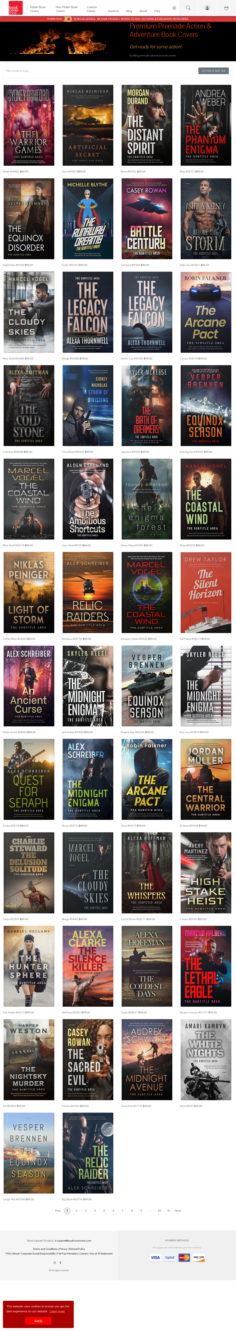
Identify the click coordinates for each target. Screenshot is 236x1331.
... (150, 1211)
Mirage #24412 (70, 919)
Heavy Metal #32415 (132, 545)
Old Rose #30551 (71, 1012)
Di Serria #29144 (189, 825)
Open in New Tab (213, 71)
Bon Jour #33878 (189, 732)
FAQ (8, 1253)
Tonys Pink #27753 (131, 1106)
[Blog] (129, 12)
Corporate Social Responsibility (38, 1253)
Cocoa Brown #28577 (133, 919)
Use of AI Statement (101, 1253)
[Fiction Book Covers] (39, 12)
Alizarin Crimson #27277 (194, 1012)
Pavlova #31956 (70, 1106)
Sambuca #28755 (72, 639)
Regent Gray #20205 (133, 732)
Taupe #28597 (129, 1012)
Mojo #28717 (187, 171)
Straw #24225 (187, 545)
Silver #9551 (186, 1106)
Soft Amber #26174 (14, 1012)
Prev (58, 1211)
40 (159, 1211)
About (15, 1253)
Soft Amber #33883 (73, 732)
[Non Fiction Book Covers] (67, 12)
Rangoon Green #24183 (134, 639)
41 (168, 1211)
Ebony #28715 (70, 825)
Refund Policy (77, 1249)
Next (178, 1211)
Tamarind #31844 (130, 265)
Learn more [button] (57, 1311)
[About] (143, 12)
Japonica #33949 (130, 452)
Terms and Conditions (45, 1249)
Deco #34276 (128, 825)
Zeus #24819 (69, 171)
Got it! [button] (38, 1320)
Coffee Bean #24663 (15, 639)
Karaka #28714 (11, 825)
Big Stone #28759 (72, 1199)
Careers (83, 1253)
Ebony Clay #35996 (132, 358)
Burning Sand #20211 (191, 452)
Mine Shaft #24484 (13, 358)
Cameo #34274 (189, 358)
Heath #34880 (11, 171)
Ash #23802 (9, 1106)
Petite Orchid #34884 (15, 732)
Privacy (63, 1249)
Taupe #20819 (11, 919)
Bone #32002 (128, 171)
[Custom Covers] (94, 12)
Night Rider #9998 (13, 265)
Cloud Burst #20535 (73, 452)
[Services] (114, 12)
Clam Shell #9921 (72, 545)
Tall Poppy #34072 (190, 639)
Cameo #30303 (188, 919)
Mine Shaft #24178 (13, 545)
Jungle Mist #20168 (14, 1199)
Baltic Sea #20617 (190, 265)
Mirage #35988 (70, 358)
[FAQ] (157, 12)
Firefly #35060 (70, 265)
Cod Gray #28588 (13, 452)
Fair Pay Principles (67, 1253)
